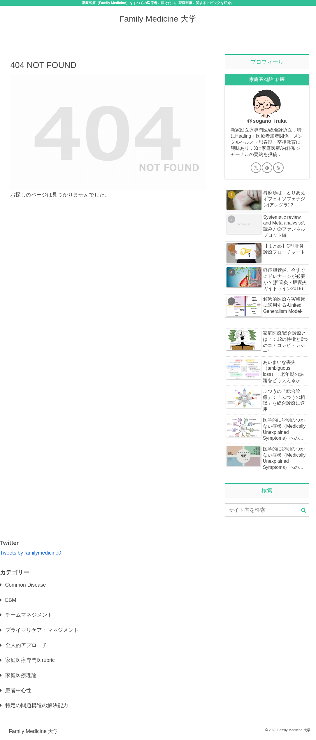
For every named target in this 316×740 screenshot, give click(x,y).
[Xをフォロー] (256, 167)
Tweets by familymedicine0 (31, 553)
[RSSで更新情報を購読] (278, 167)
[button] (303, 510)
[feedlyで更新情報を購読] (267, 167)
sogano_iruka (270, 121)
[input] (267, 510)
